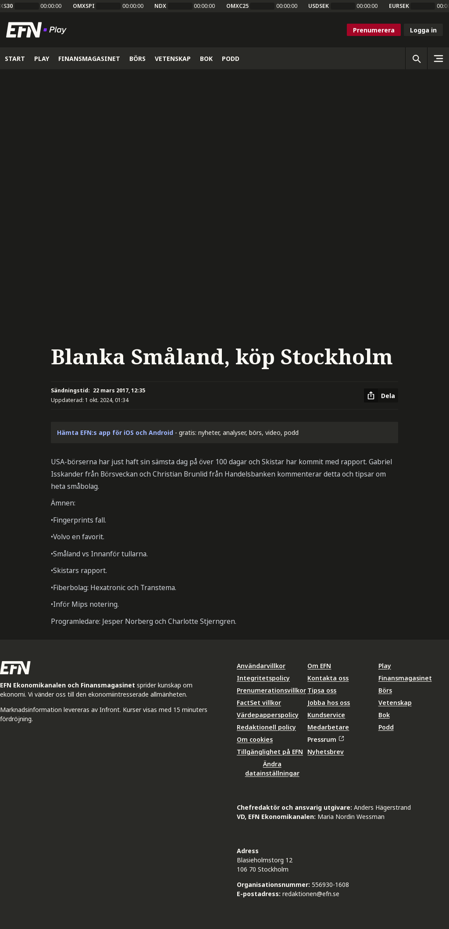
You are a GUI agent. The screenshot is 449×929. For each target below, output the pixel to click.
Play (384, 666)
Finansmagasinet (405, 678)
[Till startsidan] (38, 30)
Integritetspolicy (263, 678)
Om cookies (255, 739)
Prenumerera (374, 30)
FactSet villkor (259, 702)
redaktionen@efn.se (310, 894)
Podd (386, 727)
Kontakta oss (328, 678)
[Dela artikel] (381, 395)
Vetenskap (395, 702)
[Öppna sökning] (416, 58)
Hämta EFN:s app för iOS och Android (115, 432)
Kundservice (326, 715)
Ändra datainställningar (272, 768)
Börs (385, 690)
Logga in (423, 30)
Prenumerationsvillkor (271, 690)
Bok (384, 715)
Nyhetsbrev (325, 751)
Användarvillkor (261, 666)
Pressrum (325, 739)
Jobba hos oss (328, 702)
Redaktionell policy (266, 727)
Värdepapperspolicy (268, 715)
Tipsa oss (321, 690)
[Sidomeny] (438, 58)
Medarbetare (328, 727)
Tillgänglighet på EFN (270, 751)
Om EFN (319, 666)
